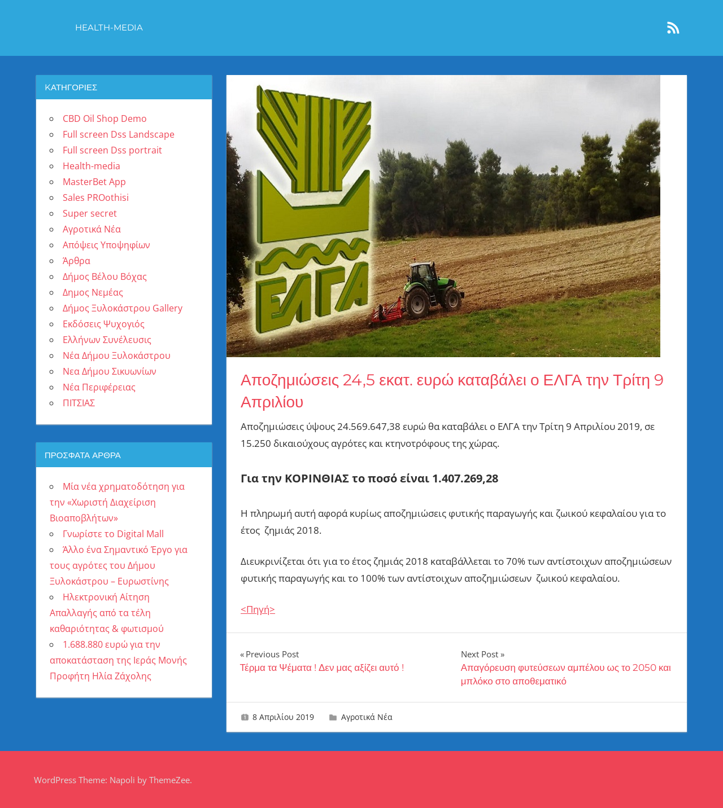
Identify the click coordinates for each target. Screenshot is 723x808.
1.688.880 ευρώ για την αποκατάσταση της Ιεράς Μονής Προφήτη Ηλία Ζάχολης (118, 660)
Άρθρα (76, 260)
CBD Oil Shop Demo (105, 118)
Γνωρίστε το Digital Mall (113, 534)
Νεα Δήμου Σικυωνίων (109, 371)
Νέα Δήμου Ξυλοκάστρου (117, 355)
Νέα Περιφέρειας (99, 387)
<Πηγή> (258, 609)
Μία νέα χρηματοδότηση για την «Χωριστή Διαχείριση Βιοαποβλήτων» (117, 502)
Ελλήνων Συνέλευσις (107, 339)
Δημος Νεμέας (93, 292)
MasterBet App (94, 181)
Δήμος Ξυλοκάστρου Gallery (122, 308)
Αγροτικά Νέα (367, 717)
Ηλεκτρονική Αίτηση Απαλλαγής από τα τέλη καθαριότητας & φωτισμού (107, 613)
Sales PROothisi (96, 197)
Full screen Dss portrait (112, 150)
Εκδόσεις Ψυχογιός (104, 324)
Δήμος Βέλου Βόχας (105, 276)
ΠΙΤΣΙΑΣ (79, 403)
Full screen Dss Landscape (119, 134)
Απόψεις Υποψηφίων (106, 245)
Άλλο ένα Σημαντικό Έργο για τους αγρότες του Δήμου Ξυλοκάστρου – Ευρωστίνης (119, 565)
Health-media (109, 27)
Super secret (90, 213)
